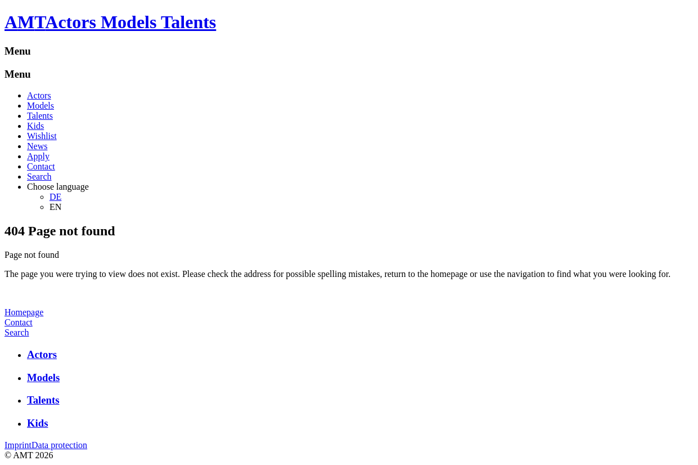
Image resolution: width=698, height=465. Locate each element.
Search (39, 176)
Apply (38, 156)
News (37, 146)
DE (55, 197)
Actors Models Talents (130, 22)
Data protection (59, 445)
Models (40, 105)
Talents (40, 115)
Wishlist (42, 136)
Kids (35, 126)
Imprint (17, 445)
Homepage (23, 312)
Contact (41, 166)
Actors (39, 95)
